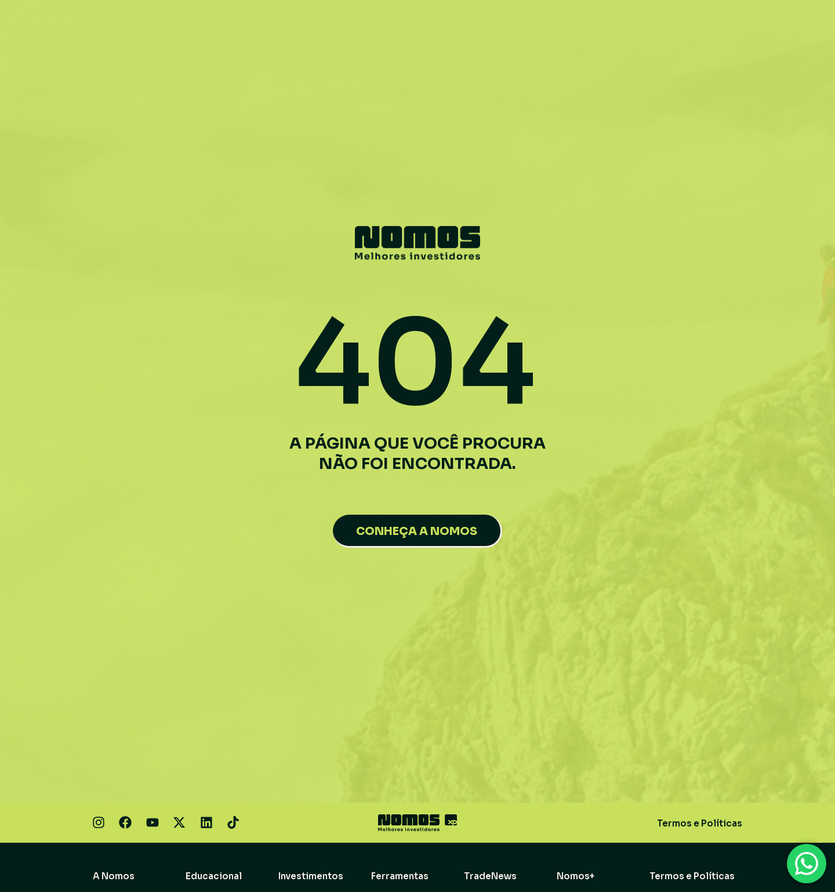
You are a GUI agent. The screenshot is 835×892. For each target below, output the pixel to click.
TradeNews (490, 876)
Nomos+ (575, 876)
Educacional (214, 876)
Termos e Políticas (699, 823)
